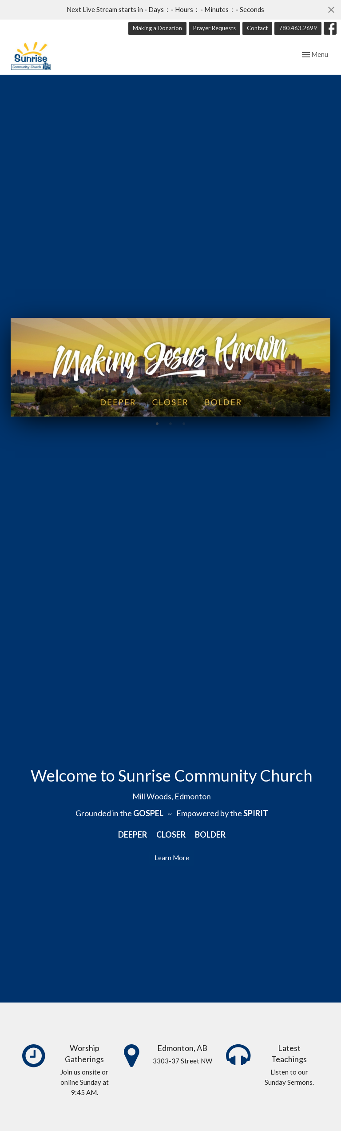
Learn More (172, 858)
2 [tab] (170, 423)
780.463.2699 (298, 28)
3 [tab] (183, 423)
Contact (257, 28)
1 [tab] (157, 423)
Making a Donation (157, 28)
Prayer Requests (214, 28)
